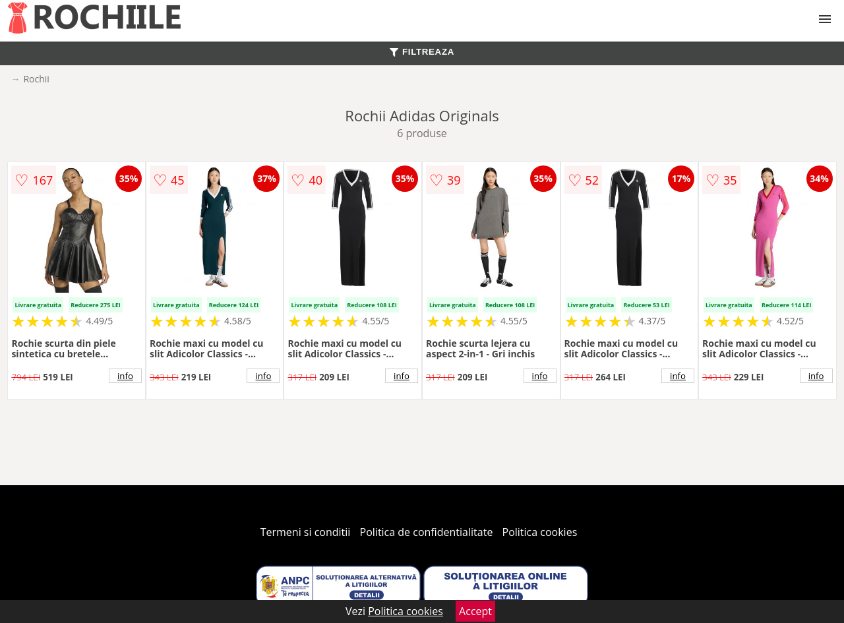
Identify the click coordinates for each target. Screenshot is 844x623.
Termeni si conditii (305, 532)
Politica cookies (540, 532)
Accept (475, 611)
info (125, 376)
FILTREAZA (422, 52)
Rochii (36, 79)
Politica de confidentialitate (426, 532)
